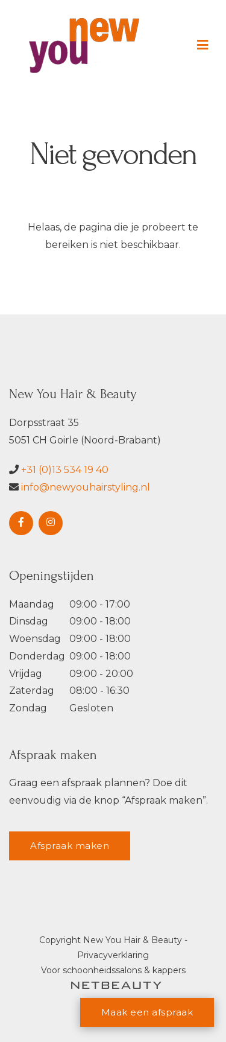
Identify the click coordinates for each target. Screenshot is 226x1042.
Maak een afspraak (147, 1012)
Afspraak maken (69, 845)
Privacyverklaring (113, 955)
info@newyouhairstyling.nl (85, 487)
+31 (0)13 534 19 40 (64, 469)
